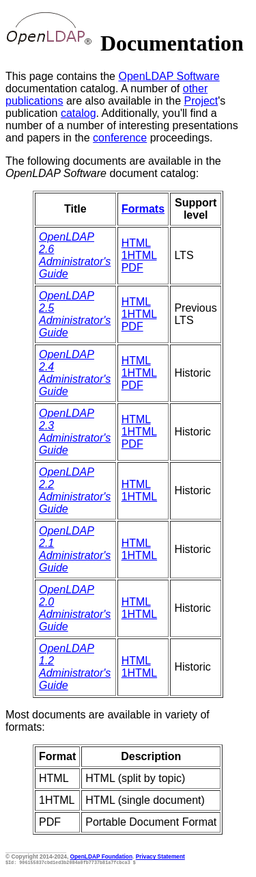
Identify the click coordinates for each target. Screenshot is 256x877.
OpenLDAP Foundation (101, 856)
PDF (132, 267)
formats (23, 727)
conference (120, 138)
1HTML (139, 255)
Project (201, 101)
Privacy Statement (160, 856)
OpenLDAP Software (168, 76)
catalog (78, 113)
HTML (136, 243)
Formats (143, 209)
